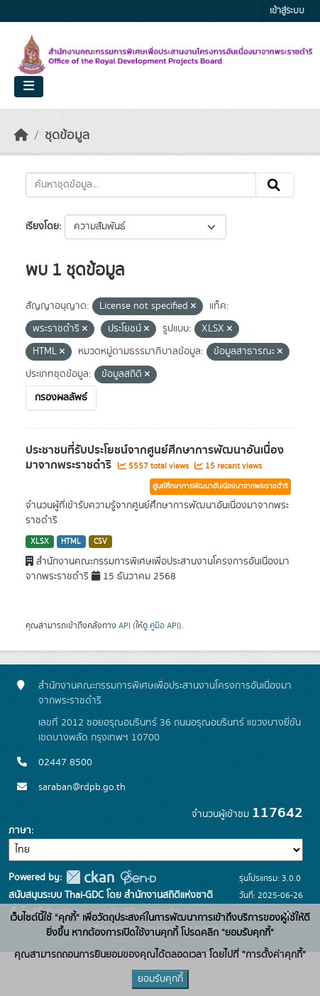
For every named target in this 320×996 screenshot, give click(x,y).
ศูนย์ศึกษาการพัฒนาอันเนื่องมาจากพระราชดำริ (220, 486)
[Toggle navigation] (28, 86)
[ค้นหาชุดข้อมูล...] (141, 185)
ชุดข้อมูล (67, 135)
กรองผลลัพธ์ (61, 397)
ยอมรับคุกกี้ (160, 979)
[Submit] (274, 185)
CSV (100, 541)
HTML (71, 541)
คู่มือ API (164, 625)
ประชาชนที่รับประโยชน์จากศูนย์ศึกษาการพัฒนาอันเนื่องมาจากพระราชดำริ (155, 457)
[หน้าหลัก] (21, 135)
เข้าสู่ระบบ (287, 11)
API (124, 625)
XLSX (40, 541)
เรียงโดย (42, 226)
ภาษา (20, 830)
